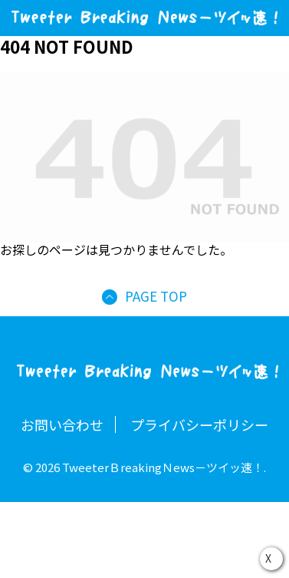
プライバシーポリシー (199, 424)
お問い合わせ (62, 424)
